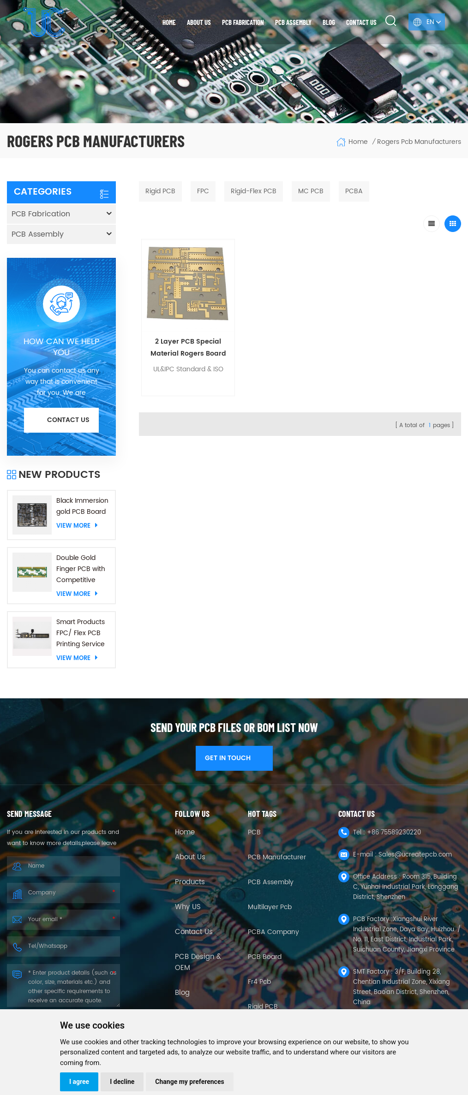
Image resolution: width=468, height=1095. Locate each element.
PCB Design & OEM (198, 963)
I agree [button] (79, 1081)
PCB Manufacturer (277, 857)
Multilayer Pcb (270, 907)
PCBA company (273, 932)
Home (169, 22)
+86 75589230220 (394, 833)
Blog (329, 22)
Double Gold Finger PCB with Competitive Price (80, 569)
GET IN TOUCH (234, 758)
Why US (188, 907)
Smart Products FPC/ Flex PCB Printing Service (80, 633)
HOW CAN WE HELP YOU (61, 347)
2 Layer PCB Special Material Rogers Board (179, 331)
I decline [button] (122, 1081)
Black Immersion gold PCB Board (82, 506)
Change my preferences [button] (189, 1081)
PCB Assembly (293, 22)
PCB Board (265, 957)
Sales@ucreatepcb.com (415, 855)
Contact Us (194, 932)
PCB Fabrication (243, 22)
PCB (254, 832)
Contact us (361, 22)
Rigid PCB (263, 1006)
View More (77, 525)
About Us (190, 857)
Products (190, 882)
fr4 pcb (259, 981)
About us (199, 22)
